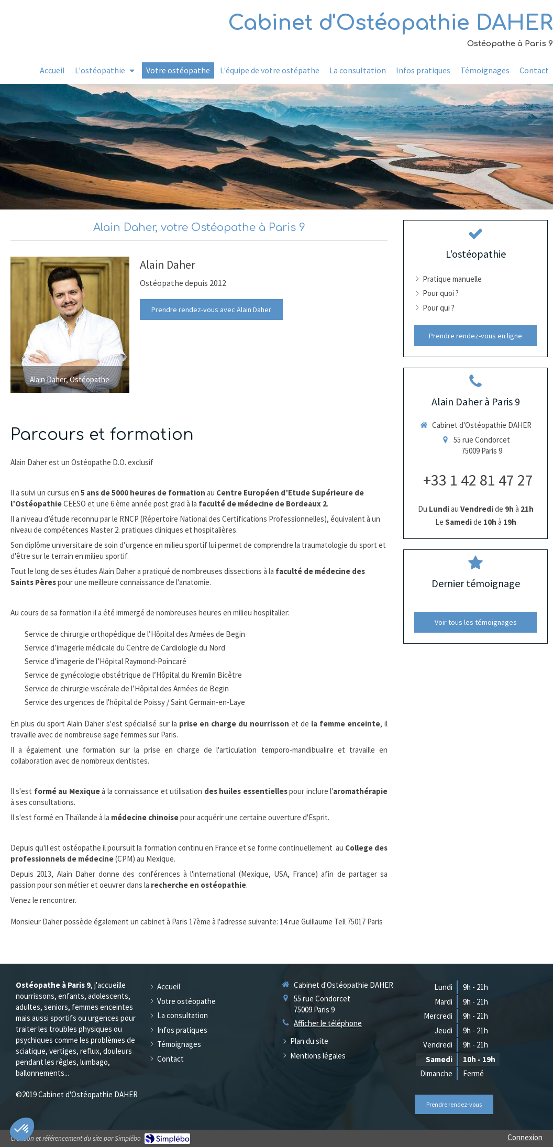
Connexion (525, 1137)
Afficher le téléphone (328, 1023)
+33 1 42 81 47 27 (478, 480)
